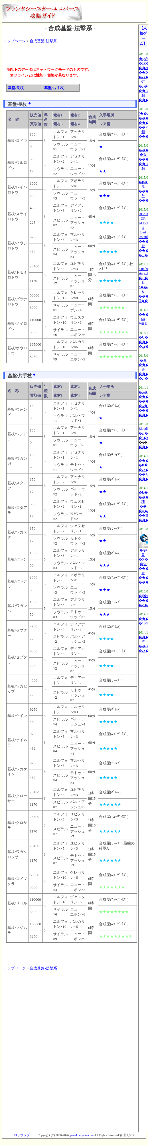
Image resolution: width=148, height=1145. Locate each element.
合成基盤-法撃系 (43, 41)
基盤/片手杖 (54, 88)
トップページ (14, 41)
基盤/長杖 (16, 88)
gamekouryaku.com (82, 1135)
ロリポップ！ (23, 1135)
